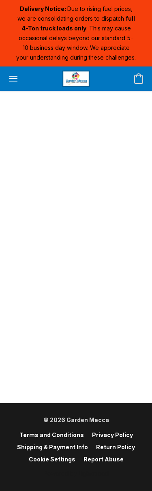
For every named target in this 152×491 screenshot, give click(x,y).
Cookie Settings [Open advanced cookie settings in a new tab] (52, 459)
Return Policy (115, 447)
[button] (75, 79)
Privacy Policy (112, 434)
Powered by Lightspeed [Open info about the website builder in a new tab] (76, 473)
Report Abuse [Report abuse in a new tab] (103, 459)
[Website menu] (13, 78)
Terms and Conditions (51, 434)
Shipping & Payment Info (52, 447)
